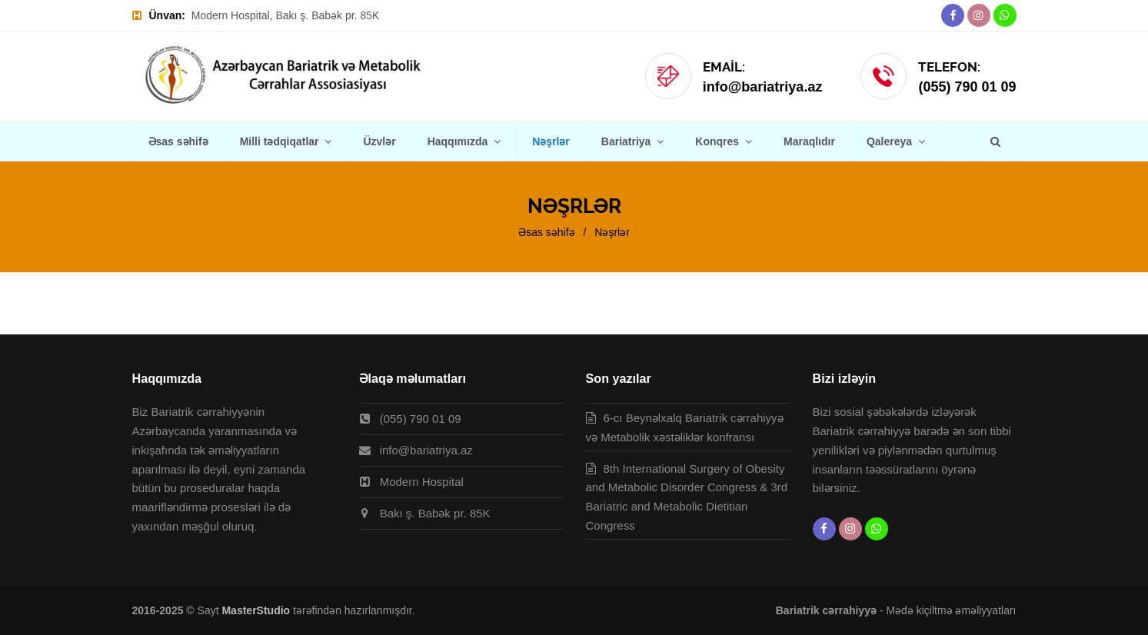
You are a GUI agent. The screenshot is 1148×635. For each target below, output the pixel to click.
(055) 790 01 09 (967, 87)
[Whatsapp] (1005, 15)
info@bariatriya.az (763, 87)
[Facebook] (953, 15)
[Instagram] (979, 15)
